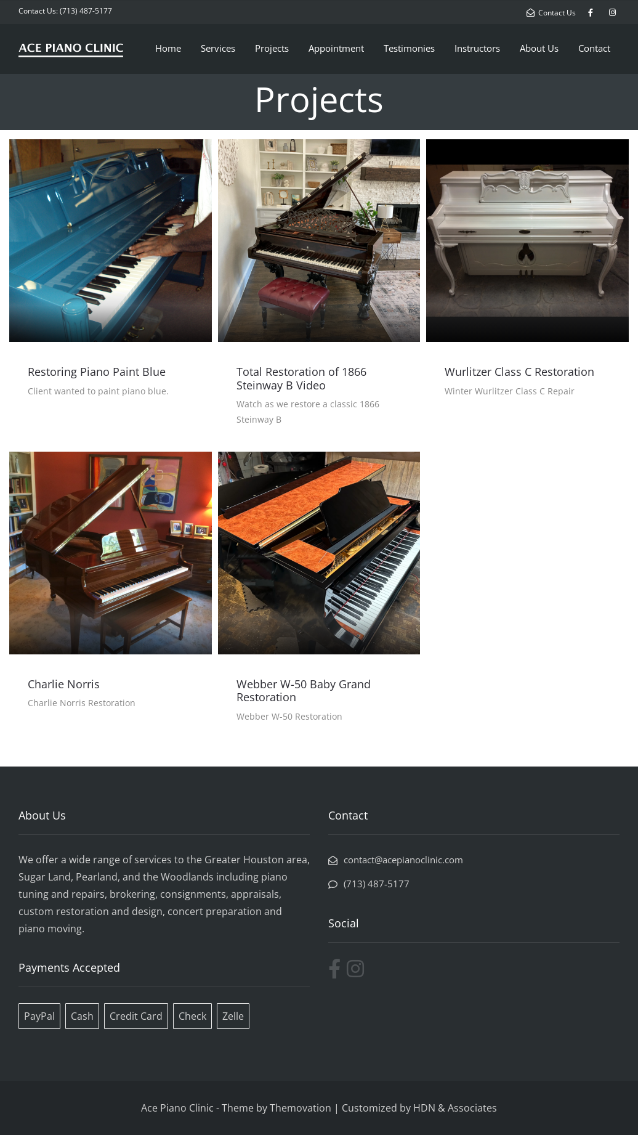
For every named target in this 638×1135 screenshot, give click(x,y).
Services (218, 48)
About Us (539, 48)
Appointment (336, 48)
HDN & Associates (455, 1108)
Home (168, 48)
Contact (594, 48)
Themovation (300, 1108)
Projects (272, 48)
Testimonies (409, 48)
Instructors (477, 48)
